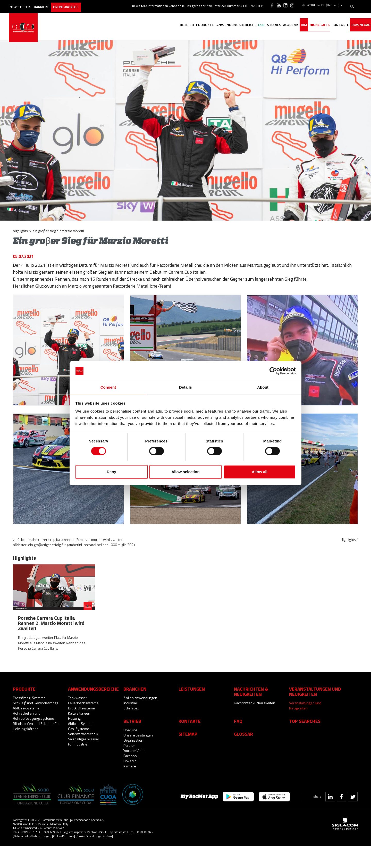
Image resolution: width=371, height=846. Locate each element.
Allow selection (185, 472)
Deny (111, 472)
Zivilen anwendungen (140, 697)
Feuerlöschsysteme (83, 703)
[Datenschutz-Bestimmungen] (32, 836)
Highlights (312, 25)
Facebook (131, 755)
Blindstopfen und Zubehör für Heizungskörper (36, 726)
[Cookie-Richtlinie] (63, 836)
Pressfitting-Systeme (29, 697)
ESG (242, 25)
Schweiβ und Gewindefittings (35, 703)
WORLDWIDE (322, 4)
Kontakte (190, 721)
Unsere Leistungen (138, 735)
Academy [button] (277, 25)
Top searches (305, 721)
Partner (129, 745)
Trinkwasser (77, 697)
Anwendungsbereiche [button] (213, 25)
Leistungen (192, 688)
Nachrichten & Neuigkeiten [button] (251, 691)
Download (358, 25)
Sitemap (188, 734)
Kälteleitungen (79, 713)
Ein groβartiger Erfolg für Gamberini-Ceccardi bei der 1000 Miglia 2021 (82, 544)
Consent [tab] (108, 387)
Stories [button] (257, 25)
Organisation (133, 740)
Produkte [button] (179, 25)
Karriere (51, 4)
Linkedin (130, 761)
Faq (238, 721)
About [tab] (262, 387)
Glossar (243, 734)
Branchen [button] (134, 688)
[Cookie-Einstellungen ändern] (94, 836)
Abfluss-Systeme (26, 708)
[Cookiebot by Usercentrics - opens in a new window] (273, 370)
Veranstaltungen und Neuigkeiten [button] (315, 691)
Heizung (74, 718)
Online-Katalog (80, 4)
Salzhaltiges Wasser (83, 739)
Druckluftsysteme (81, 708)
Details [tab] (185, 387)
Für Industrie (77, 744)
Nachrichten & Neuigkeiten (254, 703)
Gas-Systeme (78, 728)
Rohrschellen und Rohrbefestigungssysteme (33, 715)
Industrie (130, 703)
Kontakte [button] (335, 25)
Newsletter (24, 4)
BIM (293, 25)
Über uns (130, 730)
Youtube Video (134, 750)
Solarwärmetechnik (83, 733)
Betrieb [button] (158, 25)
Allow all (259, 472)
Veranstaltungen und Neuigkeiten (305, 705)
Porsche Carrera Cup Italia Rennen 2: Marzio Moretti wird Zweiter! (73, 539)
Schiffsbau (131, 708)
